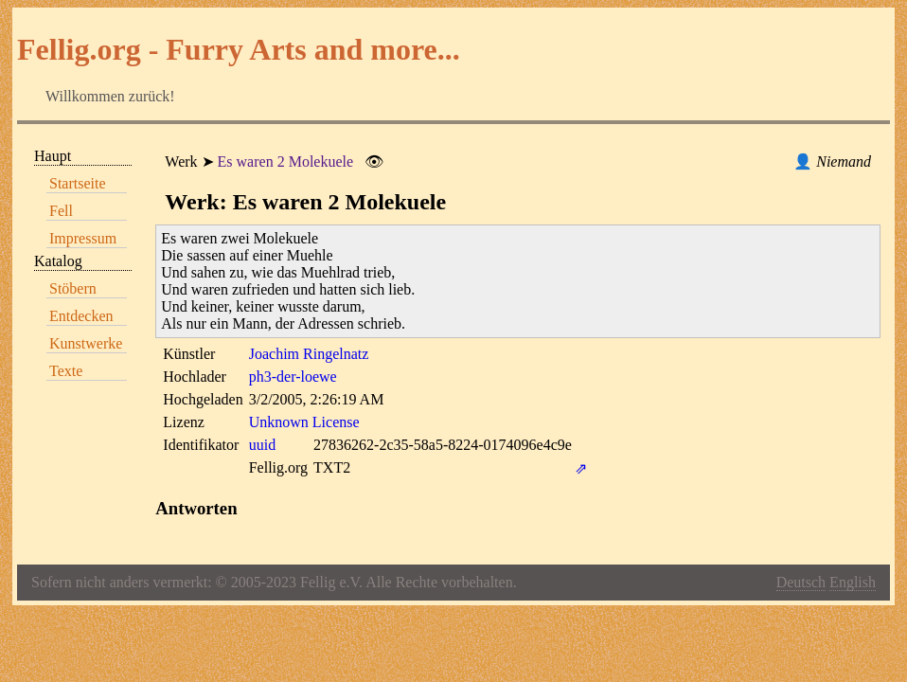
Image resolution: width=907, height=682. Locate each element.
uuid (262, 445)
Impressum (82, 238)
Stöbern (73, 288)
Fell (61, 211)
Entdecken (81, 316)
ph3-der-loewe (293, 376)
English (852, 582)
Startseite (77, 183)
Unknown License (304, 422)
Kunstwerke (85, 343)
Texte (65, 371)
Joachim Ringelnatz (309, 354)
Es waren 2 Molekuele (286, 161)
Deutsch (801, 582)
